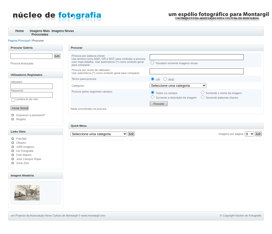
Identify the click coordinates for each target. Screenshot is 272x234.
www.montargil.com (93, 215)
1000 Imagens (25, 146)
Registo (21, 119)
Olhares (21, 142)
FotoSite (21, 138)
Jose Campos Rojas (28, 158)
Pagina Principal (19, 40)
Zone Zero (22, 163)
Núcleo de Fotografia (248, 215)
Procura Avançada (21, 63)
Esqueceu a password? (30, 115)
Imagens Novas (63, 31)
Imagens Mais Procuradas (40, 32)
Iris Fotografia (24, 150)
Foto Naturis (23, 154)
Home (19, 31)
